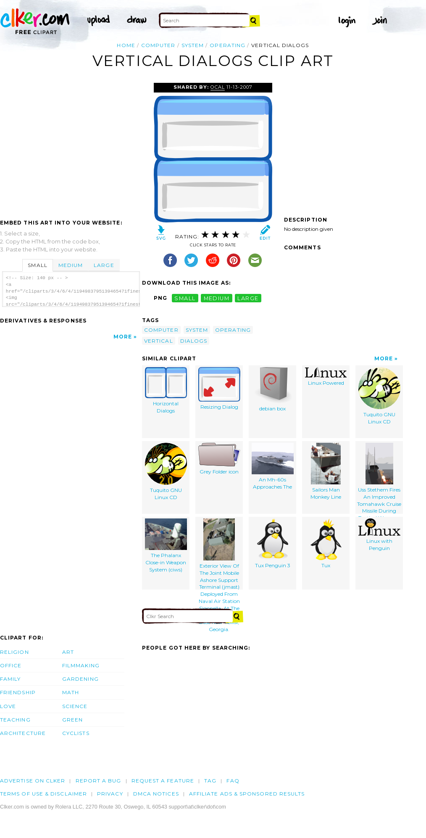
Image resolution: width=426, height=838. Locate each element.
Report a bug (98, 780)
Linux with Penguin (379, 534)
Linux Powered (326, 376)
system (192, 45)
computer (158, 45)
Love (8, 706)
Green (72, 719)
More (122, 336)
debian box (273, 389)
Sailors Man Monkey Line (325, 471)
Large (104, 265)
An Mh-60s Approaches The (273, 466)
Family (10, 679)
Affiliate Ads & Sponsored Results (247, 793)
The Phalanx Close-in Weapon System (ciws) (166, 545)
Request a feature (162, 780)
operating (227, 45)
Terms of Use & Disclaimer (43, 793)
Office (10, 665)
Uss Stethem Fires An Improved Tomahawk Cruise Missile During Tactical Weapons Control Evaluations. (379, 478)
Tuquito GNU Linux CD (379, 396)
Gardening (80, 679)
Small (37, 265)
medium (217, 298)
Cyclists (75, 733)
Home (126, 45)
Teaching (15, 719)
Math (70, 692)
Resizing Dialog (219, 388)
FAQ (232, 780)
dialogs (194, 341)
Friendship (18, 692)
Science (75, 706)
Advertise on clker (32, 780)
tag (210, 780)
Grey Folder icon (219, 459)
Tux (326, 543)
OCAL (217, 87)
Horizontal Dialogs (166, 390)
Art (68, 652)
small (184, 298)
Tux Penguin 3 (272, 543)
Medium (70, 265)
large (247, 298)
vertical (158, 341)
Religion (14, 652)
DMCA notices (156, 793)
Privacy (110, 793)
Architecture (23, 733)
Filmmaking (81, 665)
